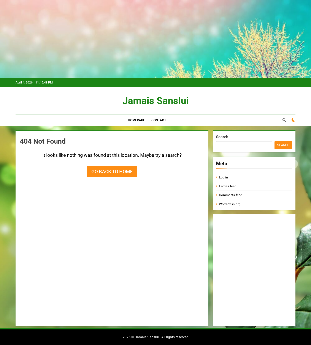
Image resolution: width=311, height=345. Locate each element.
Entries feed (227, 186)
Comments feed (230, 195)
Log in (223, 177)
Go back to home (112, 171)
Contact (158, 120)
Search (222, 137)
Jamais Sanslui (155, 100)
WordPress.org (229, 204)
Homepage (136, 120)
